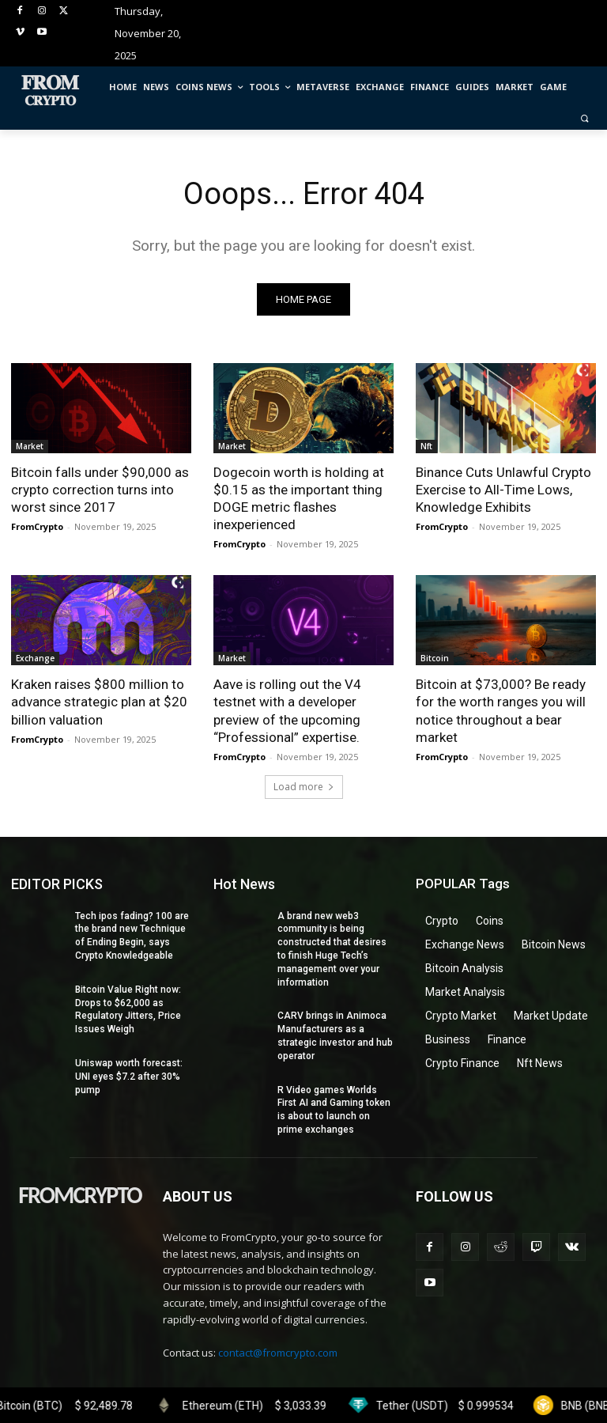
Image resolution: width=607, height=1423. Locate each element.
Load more (303, 786)
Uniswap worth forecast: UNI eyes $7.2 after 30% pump (129, 1077)
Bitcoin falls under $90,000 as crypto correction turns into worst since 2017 (100, 489)
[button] (584, 118)
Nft (426, 446)
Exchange (35, 658)
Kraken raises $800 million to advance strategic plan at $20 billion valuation (99, 701)
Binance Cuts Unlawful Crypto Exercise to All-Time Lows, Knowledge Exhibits (503, 489)
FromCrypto (37, 526)
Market (29, 446)
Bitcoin (434, 658)
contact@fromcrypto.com (277, 1352)
